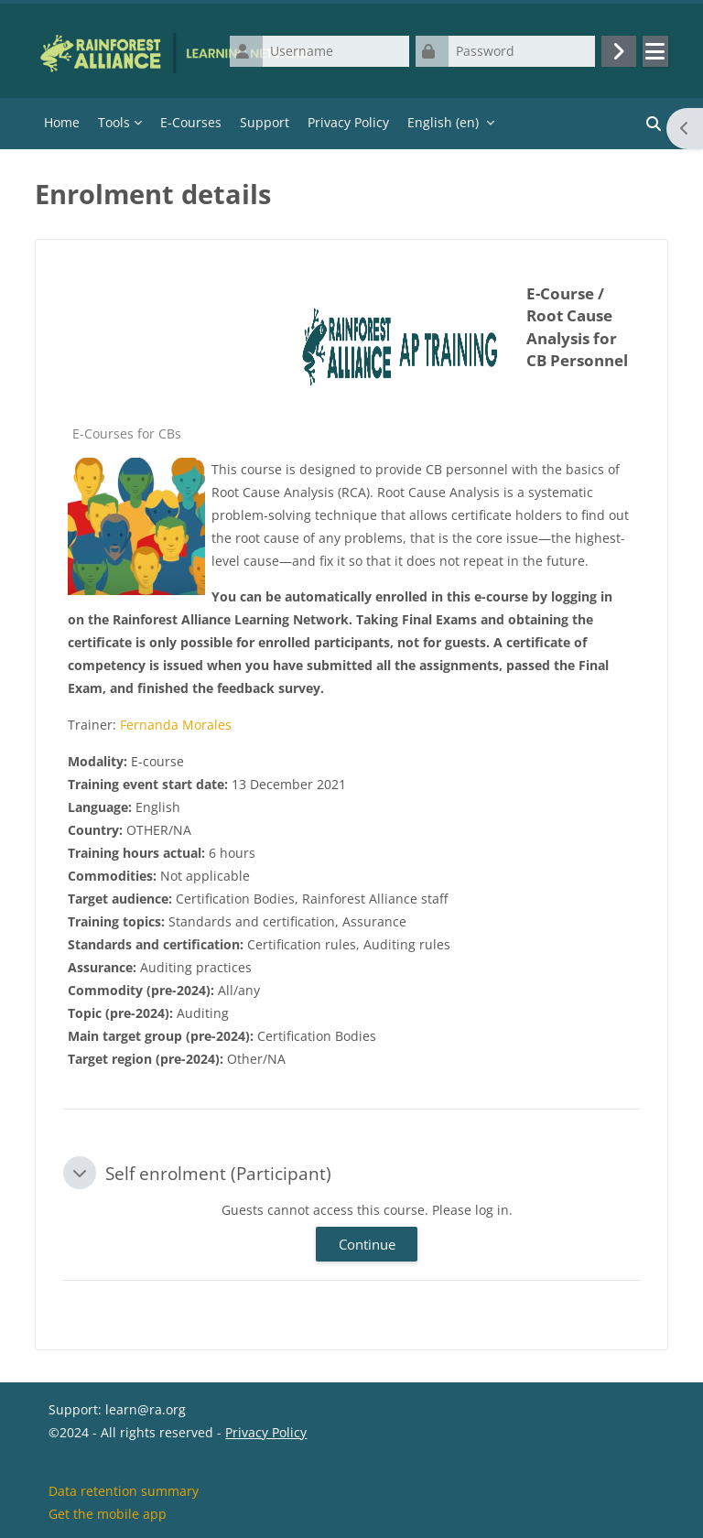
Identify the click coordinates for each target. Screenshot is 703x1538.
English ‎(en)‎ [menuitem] (443, 122)
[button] (79, 1172)
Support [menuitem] (264, 122)
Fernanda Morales (176, 724)
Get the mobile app (108, 1513)
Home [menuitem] (62, 122)
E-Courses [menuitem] (191, 122)
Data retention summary (124, 1491)
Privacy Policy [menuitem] (348, 122)
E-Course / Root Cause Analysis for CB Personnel (577, 327)
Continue (367, 1244)
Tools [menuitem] (114, 122)
